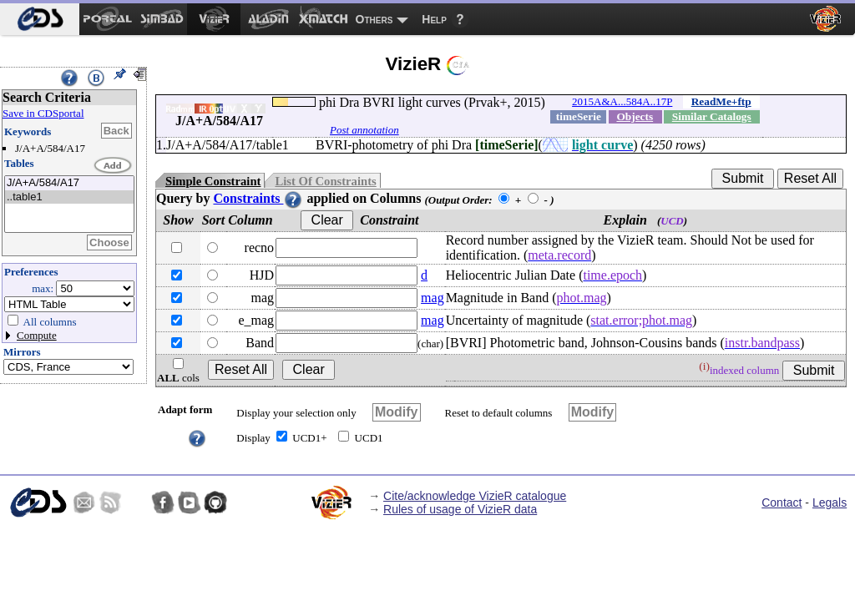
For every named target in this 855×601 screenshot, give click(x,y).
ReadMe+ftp (721, 101)
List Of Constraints (325, 181)
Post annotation (364, 130)
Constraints (258, 198)
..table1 (69, 197)
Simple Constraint (213, 181)
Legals (829, 502)
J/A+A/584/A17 (69, 183)
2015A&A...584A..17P (622, 101)
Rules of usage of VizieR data (460, 509)
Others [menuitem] (374, 19)
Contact (781, 502)
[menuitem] (39, 19)
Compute (37, 335)
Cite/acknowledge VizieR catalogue (474, 496)
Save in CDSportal (43, 113)
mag (432, 297)
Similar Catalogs (711, 116)
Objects (634, 116)
